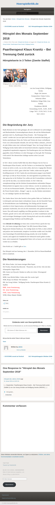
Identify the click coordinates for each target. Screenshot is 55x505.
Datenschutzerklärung (9, 498)
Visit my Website (21, 350)
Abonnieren (44, 330)
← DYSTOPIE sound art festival (13, 26)
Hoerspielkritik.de (28, 3)
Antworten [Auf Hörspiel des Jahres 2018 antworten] (8, 395)
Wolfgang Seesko (29, 44)
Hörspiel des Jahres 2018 (12, 379)
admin (20, 347)
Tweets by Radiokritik (9, 465)
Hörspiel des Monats (23, 19)
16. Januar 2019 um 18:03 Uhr (11, 381)
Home (13, 19)
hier (25, 246)
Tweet (4, 341)
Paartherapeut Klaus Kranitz (18, 44)
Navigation (27, 9)
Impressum (5, 495)
